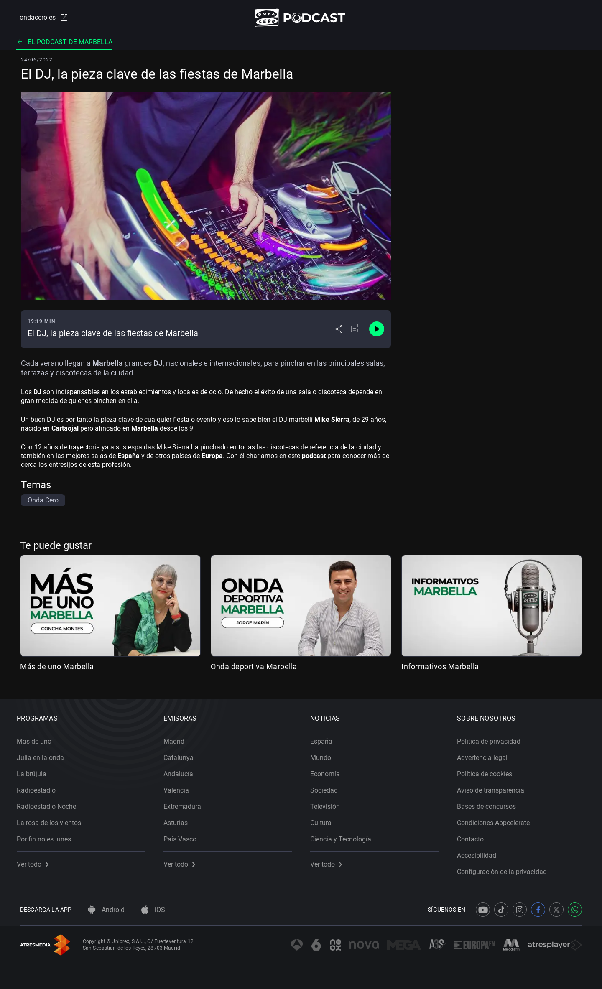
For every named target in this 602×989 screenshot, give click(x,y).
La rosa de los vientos (52, 820)
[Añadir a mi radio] (354, 331)
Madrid (177, 738)
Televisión (328, 804)
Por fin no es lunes (47, 836)
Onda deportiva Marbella (254, 668)
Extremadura (185, 804)
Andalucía (181, 771)
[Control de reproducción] (376, 331)
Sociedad (327, 787)
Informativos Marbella (440, 668)
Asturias (179, 820)
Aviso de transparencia (494, 787)
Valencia (179, 787)
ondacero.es (40, 18)
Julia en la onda (43, 755)
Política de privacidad (492, 738)
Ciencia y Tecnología (344, 836)
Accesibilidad (480, 852)
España (325, 738)
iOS (153, 910)
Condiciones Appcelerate (496, 820)
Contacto (473, 836)
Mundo (324, 755)
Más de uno (37, 738)
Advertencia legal (485, 755)
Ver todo (36, 861)
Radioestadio (39, 787)
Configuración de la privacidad (505, 869)
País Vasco (183, 836)
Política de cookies (487, 771)
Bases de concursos (489, 804)
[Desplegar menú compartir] (338, 331)
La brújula (35, 771)
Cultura (324, 820)
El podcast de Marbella (64, 44)
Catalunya (182, 755)
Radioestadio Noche (49, 804)
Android (106, 910)
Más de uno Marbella (57, 668)
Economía (328, 771)
